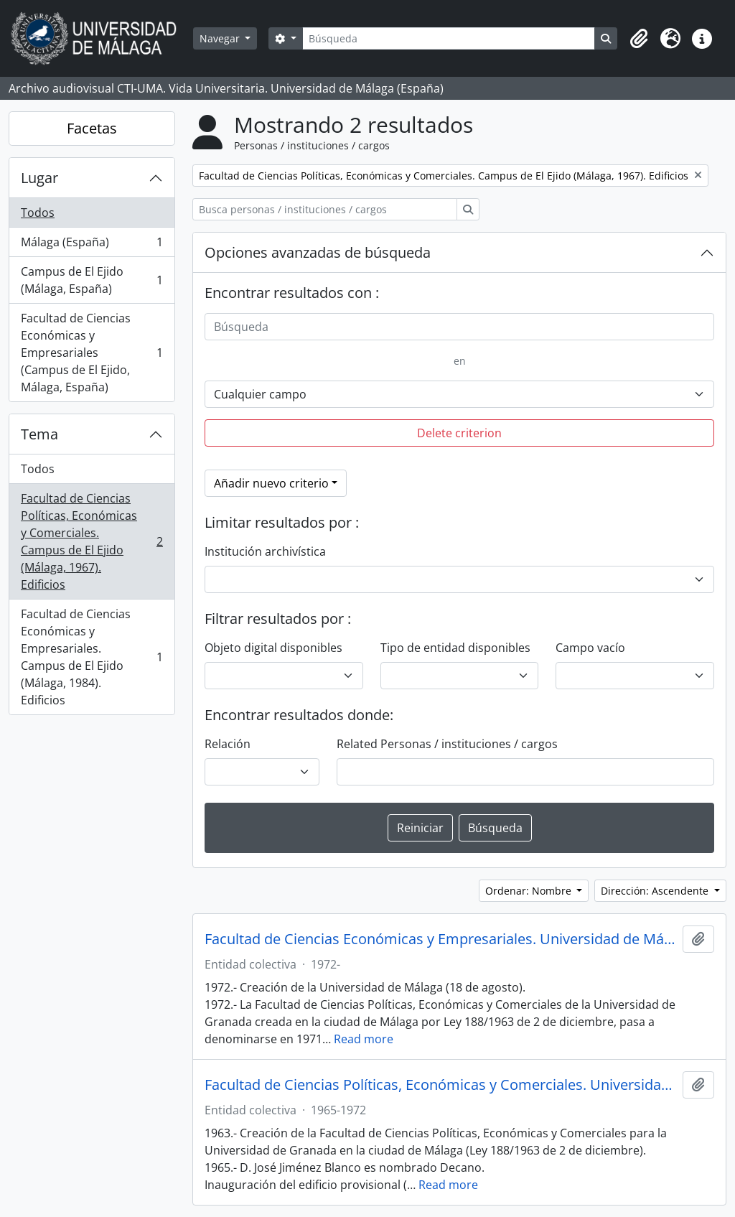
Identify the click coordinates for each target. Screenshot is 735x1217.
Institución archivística (265, 551)
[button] (639, 39)
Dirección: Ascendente (656, 890)
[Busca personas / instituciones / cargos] (324, 209)
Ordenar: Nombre (529, 890)
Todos (38, 212)
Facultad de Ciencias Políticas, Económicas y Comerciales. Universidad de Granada (441, 1085)
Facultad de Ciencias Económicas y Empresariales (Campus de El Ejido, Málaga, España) (91, 352)
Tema (39, 434)
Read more (363, 1039)
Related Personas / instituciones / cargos (447, 744)
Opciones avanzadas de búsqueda (318, 252)
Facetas (92, 128)
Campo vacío (590, 648)
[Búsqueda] (448, 38)
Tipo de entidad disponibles (455, 648)
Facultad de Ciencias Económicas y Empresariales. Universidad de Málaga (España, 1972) (441, 939)
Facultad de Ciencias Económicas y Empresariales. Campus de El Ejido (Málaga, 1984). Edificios (91, 657)
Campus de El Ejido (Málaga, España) (91, 280)
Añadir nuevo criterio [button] (271, 483)
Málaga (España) (91, 245)
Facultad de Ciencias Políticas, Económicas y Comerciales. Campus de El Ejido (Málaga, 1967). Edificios (91, 541)
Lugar (39, 177)
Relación (228, 744)
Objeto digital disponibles (273, 648)
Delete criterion (459, 433)
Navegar (221, 38)
